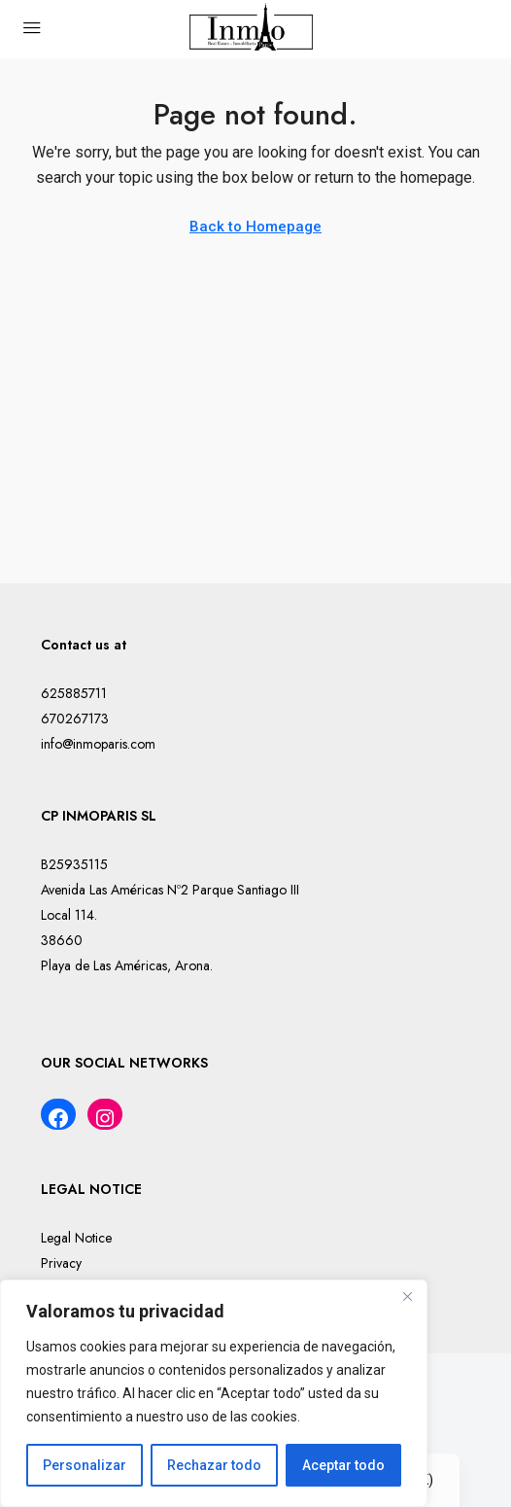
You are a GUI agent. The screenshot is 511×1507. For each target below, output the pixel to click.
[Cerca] (407, 1296)
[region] (213, 1393)
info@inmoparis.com (98, 744)
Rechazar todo (214, 1465)
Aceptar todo (343, 1465)
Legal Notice (76, 1237)
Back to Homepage (255, 226)
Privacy (61, 1263)
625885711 (74, 693)
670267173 (75, 718)
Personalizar (84, 1465)
